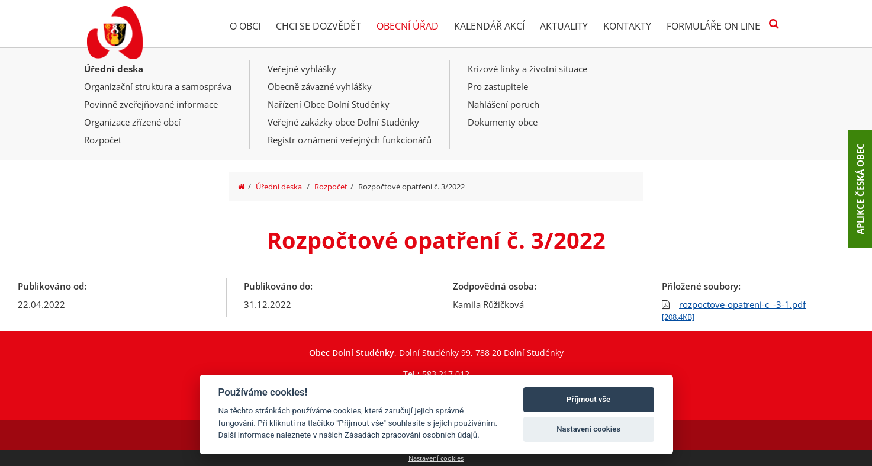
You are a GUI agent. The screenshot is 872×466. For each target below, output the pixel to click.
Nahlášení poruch (503, 104)
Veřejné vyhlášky (302, 69)
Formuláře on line (713, 26)
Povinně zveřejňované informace (151, 104)
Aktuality (564, 26)
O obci (245, 26)
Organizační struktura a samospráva (157, 86)
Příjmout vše (588, 399)
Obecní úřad (408, 26)
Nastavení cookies (436, 458)
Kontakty (627, 26)
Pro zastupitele (498, 86)
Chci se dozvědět (318, 26)
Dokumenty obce (503, 122)
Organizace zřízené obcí (132, 122)
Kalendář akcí (489, 26)
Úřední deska (113, 69)
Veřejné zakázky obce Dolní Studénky (343, 122)
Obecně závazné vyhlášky (320, 86)
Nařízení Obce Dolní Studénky (329, 104)
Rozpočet (102, 140)
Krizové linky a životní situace (527, 69)
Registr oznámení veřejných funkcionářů (350, 140)
